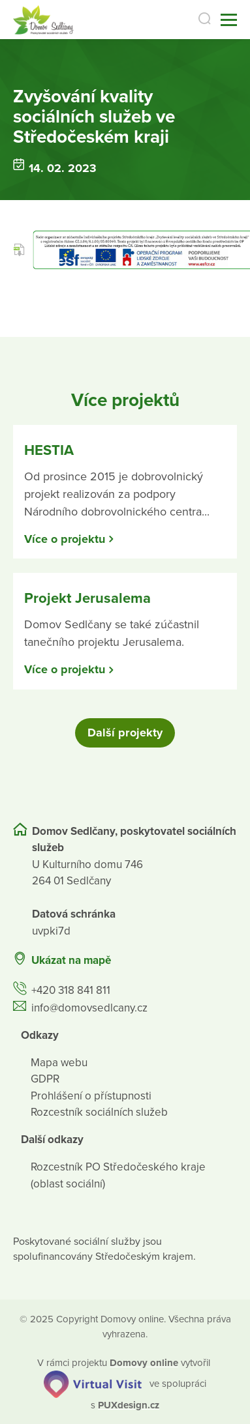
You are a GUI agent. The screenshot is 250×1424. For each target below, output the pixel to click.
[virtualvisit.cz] (93, 1383)
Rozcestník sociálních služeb (99, 1112)
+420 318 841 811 (70, 990)
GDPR (45, 1079)
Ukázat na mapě (71, 960)
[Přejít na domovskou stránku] (43, 20)
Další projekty (125, 732)
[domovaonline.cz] (144, 1363)
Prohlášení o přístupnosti (91, 1096)
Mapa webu (59, 1062)
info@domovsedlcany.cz (89, 1008)
